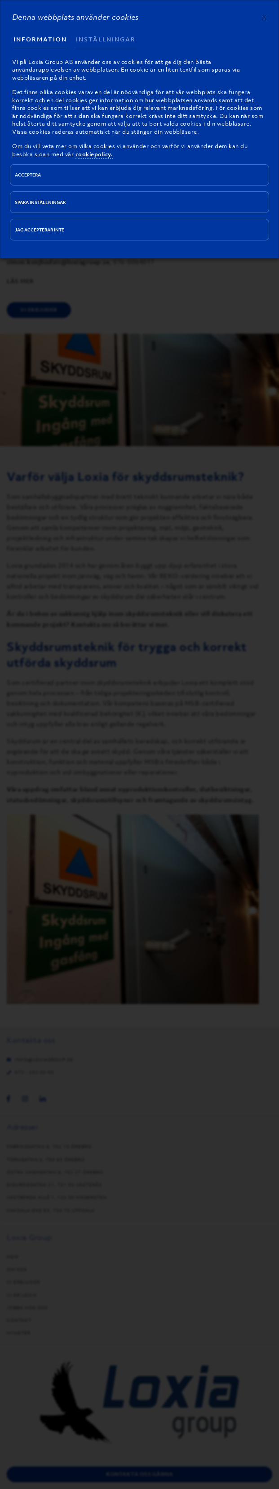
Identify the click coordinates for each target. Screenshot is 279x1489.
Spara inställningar (40, 202)
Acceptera (28, 175)
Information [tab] (40, 39)
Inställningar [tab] (106, 39)
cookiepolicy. (94, 154)
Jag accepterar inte (39, 229)
